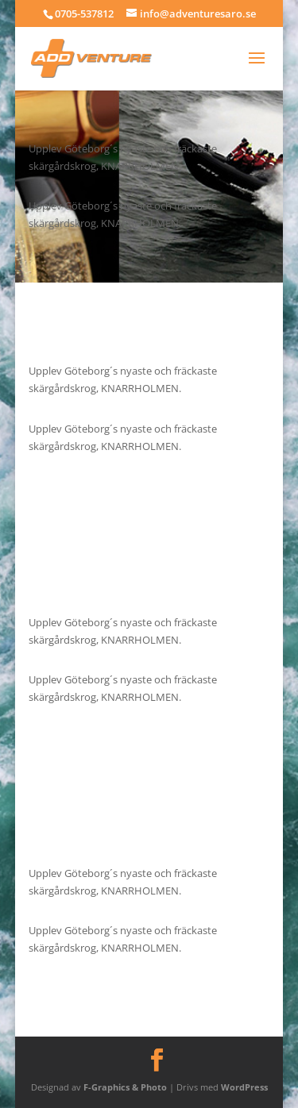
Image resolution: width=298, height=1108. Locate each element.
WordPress (244, 1087)
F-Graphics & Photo (125, 1087)
